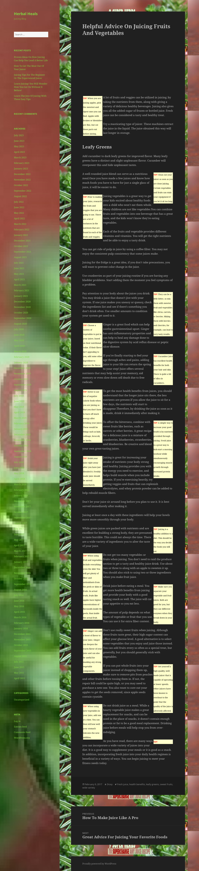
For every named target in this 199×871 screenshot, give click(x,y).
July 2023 (19, 135)
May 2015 (19, 672)
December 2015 (22, 634)
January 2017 (21, 561)
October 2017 (21, 512)
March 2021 (20, 284)
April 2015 (19, 678)
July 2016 (19, 595)
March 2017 (20, 550)
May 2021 (19, 273)
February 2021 (21, 290)
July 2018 (19, 462)
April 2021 (19, 279)
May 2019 (19, 406)
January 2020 (21, 362)
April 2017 (19, 545)
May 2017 (19, 539)
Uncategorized (21, 699)
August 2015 (20, 656)
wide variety (88, 787)
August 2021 (20, 257)
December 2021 (22, 240)
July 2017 (19, 528)
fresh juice (122, 784)
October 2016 (21, 578)
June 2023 (19, 140)
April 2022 (19, 218)
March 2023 (20, 157)
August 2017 (20, 523)
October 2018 (21, 445)
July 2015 (19, 661)
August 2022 (20, 196)
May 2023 (19, 146)
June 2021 (19, 268)
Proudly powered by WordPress (99, 863)
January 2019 (21, 429)
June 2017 (19, 534)
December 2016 (22, 567)
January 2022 (21, 235)
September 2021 (22, 251)
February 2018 (21, 489)
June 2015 (19, 667)
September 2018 (22, 451)
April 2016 (19, 611)
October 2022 (21, 185)
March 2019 (20, 417)
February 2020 (21, 356)
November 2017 (22, 506)
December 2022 (22, 174)
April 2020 (19, 345)
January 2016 (21, 628)
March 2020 (20, 351)
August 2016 (20, 589)
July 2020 (19, 329)
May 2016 (19, 606)
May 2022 (19, 212)
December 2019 (22, 368)
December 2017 (22, 501)
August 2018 (20, 456)
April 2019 (19, 412)
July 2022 (19, 201)
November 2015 (22, 639)
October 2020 (21, 312)
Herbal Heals (26, 13)
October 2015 (21, 645)
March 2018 (20, 484)
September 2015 (22, 650)
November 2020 (22, 307)
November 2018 (22, 440)
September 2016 (22, 584)
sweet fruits (166, 784)
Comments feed (22, 732)
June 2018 (19, 467)
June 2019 (19, 401)
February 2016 (21, 622)
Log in (17, 721)
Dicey (109, 784)
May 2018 (19, 473)
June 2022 (19, 207)
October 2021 (21, 246)
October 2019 (21, 379)
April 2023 (19, 151)
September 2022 (22, 190)
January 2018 (21, 495)
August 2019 (20, 390)
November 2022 (22, 179)
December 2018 (22, 434)
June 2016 (19, 600)
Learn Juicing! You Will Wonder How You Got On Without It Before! (30, 87)
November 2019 (22, 373)
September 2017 (22, 517)
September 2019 (22, 384)
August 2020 (20, 323)
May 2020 (19, 340)
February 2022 (21, 229)
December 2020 (22, 301)
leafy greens (152, 784)
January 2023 (21, 168)
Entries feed (20, 726)
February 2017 (21, 556)
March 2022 (20, 224)
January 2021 (21, 296)
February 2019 (21, 423)
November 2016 (22, 573)
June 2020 (19, 334)
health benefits (137, 784)
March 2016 (20, 617)
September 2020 (22, 318)
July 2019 (19, 395)
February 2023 (21, 163)
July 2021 (19, 262)
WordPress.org (22, 737)
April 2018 (19, 478)
